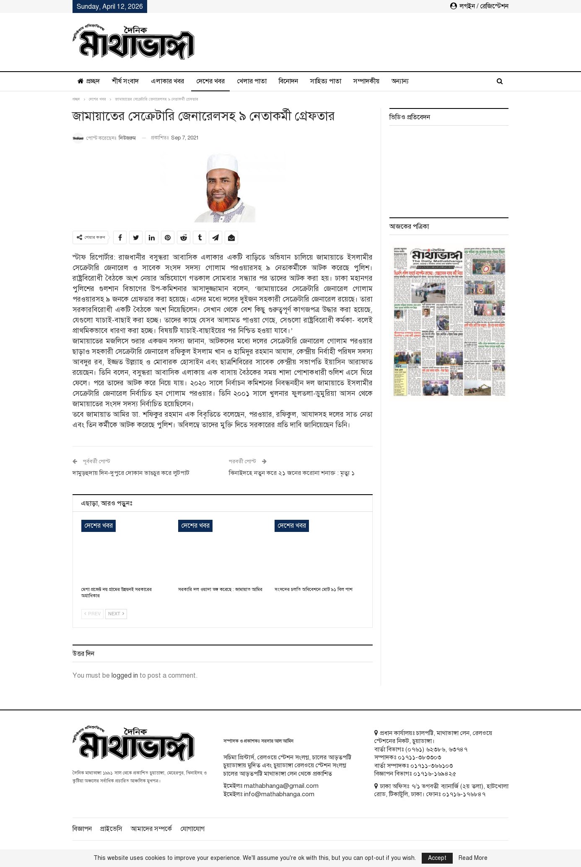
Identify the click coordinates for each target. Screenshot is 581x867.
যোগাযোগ (192, 829)
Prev (92, 614)
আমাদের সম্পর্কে (151, 829)
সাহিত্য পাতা (325, 81)
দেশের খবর (210, 81)
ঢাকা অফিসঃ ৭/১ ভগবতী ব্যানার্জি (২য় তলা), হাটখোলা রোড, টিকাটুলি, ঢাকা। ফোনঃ (441, 790)
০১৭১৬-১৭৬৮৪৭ (463, 794)
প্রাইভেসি (111, 829)
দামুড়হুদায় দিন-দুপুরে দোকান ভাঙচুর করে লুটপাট (131, 473)
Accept (437, 858)
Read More (473, 858)
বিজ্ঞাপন (82, 829)
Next (116, 614)
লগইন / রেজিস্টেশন (479, 6)
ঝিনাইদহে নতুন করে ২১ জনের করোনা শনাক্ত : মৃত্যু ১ (292, 473)
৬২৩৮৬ (435, 749)
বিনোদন (288, 81)
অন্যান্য (400, 81)
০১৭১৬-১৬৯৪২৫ (434, 773)
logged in (125, 675)
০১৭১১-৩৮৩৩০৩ (419, 757)
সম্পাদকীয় (366, 81)
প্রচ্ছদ (89, 81)
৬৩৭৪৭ (458, 749)
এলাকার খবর (167, 81)
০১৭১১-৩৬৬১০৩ (431, 765)
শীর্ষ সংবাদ (125, 81)
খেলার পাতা (252, 81)
